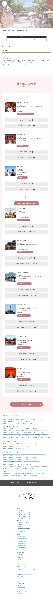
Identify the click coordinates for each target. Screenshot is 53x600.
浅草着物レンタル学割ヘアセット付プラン (11, 454)
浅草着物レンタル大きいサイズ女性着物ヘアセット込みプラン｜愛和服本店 (18, 468)
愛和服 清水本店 (30, 473)
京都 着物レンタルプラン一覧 (24, 514)
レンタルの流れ (20, 549)
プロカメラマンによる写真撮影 (24, 574)
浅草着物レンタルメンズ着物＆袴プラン (32, 461)
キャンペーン (20, 557)
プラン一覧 (19, 510)
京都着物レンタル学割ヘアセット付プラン (11, 430)
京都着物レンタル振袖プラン (24, 435)
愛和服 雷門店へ (22, 145)
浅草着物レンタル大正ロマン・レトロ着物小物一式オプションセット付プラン (18, 459)
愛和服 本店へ (22, 177)
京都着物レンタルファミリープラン (10, 435)
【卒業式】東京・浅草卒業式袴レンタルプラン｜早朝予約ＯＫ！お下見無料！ (18, 466)
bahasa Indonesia (31, 39)
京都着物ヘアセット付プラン (24, 522)
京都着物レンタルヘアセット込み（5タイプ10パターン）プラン (35, 432)
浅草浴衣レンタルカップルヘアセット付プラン (30, 443)
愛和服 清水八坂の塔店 (23, 541)
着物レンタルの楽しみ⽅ (23, 566)
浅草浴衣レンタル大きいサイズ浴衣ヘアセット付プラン (14, 448)
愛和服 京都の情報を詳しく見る (26, 203)
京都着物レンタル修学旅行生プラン (32, 428)
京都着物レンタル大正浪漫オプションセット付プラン (13, 428)
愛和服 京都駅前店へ (24, 315)
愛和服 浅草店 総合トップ (8, 473)
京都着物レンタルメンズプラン (28, 434)
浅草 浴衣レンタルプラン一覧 (24, 516)
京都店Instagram (21, 587)
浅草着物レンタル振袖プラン (8, 464)
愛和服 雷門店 (17, 473)
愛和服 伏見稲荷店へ (24, 379)
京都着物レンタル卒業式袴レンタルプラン (11, 437)
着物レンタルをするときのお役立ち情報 (26, 569)
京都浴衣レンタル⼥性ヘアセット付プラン (11, 419)
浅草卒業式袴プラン (22, 531)
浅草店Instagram (21, 583)
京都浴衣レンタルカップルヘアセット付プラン (30, 417)
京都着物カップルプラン (23, 524)
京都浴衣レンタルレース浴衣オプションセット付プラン (32, 419)
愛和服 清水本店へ (23, 220)
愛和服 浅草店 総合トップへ (25, 113)
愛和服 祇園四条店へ (24, 347)
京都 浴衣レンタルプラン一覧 (24, 512)
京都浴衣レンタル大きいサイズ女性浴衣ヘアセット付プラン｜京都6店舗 (17, 423)
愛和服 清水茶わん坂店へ (25, 251)
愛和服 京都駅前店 (16, 475)
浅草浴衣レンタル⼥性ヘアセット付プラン (11, 444)
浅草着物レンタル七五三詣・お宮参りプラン (25, 462)
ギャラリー (19, 571)
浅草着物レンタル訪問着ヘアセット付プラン (24, 464)
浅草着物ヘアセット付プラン (24, 528)
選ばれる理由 (20, 576)
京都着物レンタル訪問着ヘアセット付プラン (40, 435)
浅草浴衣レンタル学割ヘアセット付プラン (11, 443)
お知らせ (19, 559)
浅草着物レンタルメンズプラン (9, 462)
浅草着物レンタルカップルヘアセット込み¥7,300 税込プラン (33, 454)
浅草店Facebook (21, 585)
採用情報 (19, 579)
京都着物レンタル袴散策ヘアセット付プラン (12, 434)
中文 (17, 39)
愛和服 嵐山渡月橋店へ (24, 283)
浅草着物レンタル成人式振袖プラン (42, 466)
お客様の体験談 (20, 552)
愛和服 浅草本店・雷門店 (23, 536)
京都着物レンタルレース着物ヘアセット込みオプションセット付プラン (35, 430)
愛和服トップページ (21, 508)
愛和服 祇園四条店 (24, 475)
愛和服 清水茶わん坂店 (39, 473)
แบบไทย (40, 39)
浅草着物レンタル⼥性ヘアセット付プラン (11, 455)
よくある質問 (20, 554)
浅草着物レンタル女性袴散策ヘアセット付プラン (12, 461)
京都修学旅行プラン (22, 526)
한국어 (22, 39)
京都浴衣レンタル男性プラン (8, 421)
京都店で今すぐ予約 (21, 593)
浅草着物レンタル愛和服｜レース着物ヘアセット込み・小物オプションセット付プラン (20, 457)
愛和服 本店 (23, 473)
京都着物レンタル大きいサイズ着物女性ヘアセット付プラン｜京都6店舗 (35, 437)
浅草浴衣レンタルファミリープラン (23, 446)
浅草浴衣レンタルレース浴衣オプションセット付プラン (32, 444)
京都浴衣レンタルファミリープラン (23, 421)
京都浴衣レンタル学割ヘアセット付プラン (11, 417)
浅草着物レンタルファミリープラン (42, 462)
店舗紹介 (19, 534)
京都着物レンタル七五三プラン (41, 434)
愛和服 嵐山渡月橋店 (7, 475)
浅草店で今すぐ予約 (21, 591)
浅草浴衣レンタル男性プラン (8, 446)
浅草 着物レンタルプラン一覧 (24, 518)
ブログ (18, 562)
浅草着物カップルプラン (23, 530)
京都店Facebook (21, 588)
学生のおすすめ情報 (21, 564)
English (11, 39)
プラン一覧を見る (26, 404)
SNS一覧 (19, 581)
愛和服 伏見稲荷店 (33, 475)
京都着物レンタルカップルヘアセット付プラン (12, 432)
